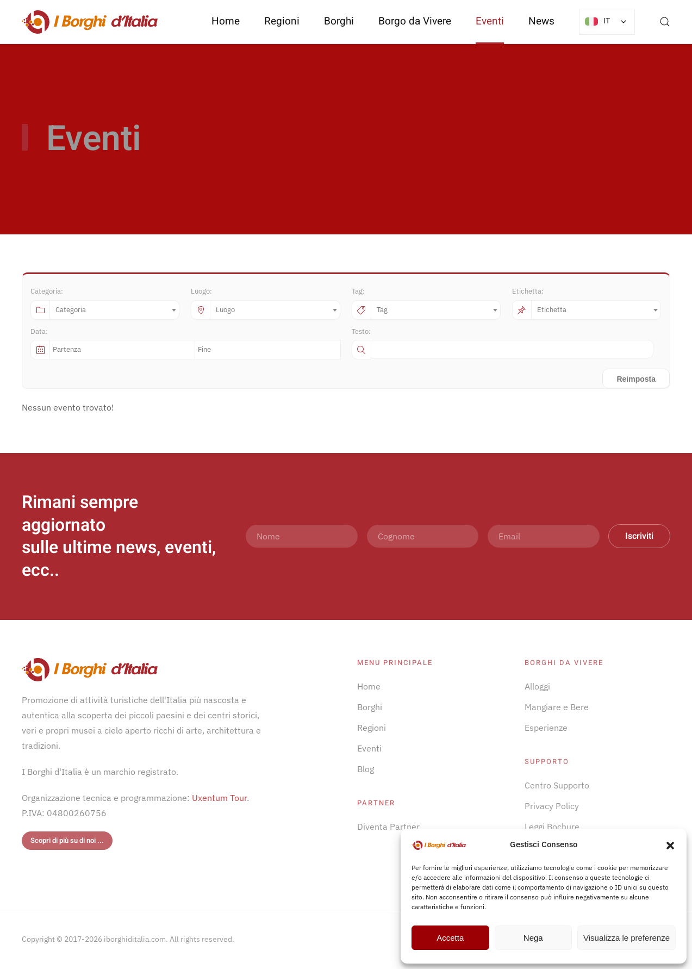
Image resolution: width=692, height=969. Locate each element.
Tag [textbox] (382, 309)
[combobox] (114, 310)
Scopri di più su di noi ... (67, 840)
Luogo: (201, 291)
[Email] (543, 536)
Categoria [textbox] (70, 309)
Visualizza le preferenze (626, 937)
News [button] (541, 21)
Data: (39, 331)
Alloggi (537, 686)
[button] (670, 844)
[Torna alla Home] (90, 22)
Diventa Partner (388, 826)
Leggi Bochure (552, 826)
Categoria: (46, 291)
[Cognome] (422, 536)
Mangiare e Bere (557, 706)
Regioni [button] (282, 21)
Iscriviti (639, 536)
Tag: (358, 291)
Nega (533, 937)
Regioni (371, 727)
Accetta (450, 937)
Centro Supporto (557, 785)
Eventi (490, 21)
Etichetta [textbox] (551, 309)
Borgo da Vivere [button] (414, 21)
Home (225, 21)
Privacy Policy (552, 805)
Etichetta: (528, 291)
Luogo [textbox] (225, 309)
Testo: (361, 331)
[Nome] (301, 536)
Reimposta (636, 379)
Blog (365, 768)
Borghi (339, 21)
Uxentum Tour (219, 797)
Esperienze (546, 727)
